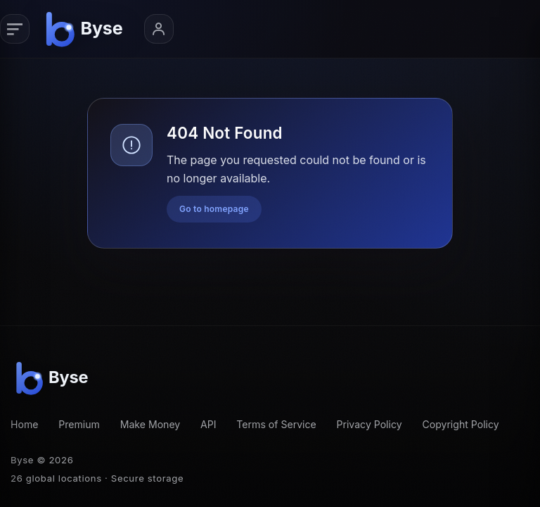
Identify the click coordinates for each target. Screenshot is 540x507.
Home (24, 424)
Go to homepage (214, 209)
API (208, 424)
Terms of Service (276, 424)
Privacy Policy (369, 424)
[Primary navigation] (15, 29)
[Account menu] (159, 29)
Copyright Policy (460, 424)
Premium (79, 424)
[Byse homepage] (86, 29)
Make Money (150, 424)
